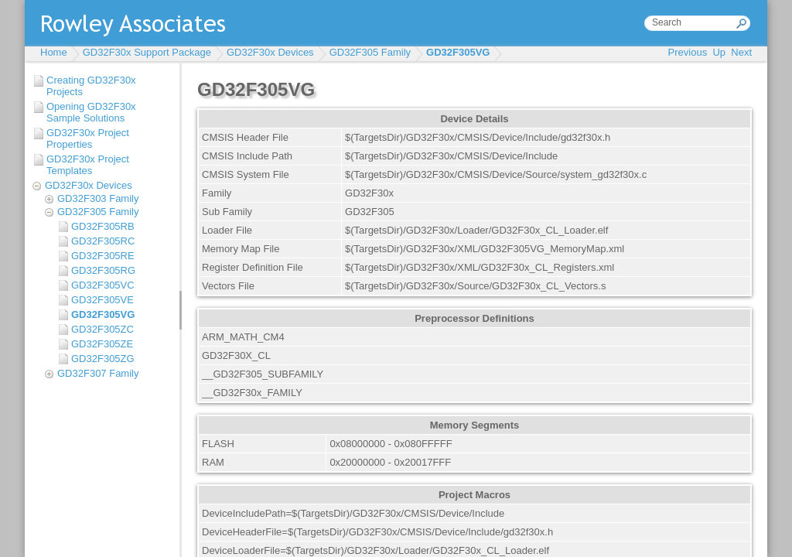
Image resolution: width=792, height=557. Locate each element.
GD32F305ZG (103, 358)
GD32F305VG (458, 52)
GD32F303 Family (97, 198)
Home (53, 52)
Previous (688, 52)
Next (741, 52)
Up (718, 52)
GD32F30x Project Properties (87, 138)
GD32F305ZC (102, 329)
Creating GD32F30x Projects (91, 85)
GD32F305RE (103, 255)
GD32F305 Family (370, 52)
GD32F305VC (103, 285)
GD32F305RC (103, 241)
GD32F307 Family (97, 373)
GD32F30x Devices (270, 52)
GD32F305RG (103, 270)
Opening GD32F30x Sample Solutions (91, 112)
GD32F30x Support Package (147, 52)
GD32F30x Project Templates (87, 164)
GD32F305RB (103, 226)
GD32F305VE (102, 300)
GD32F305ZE (102, 344)
